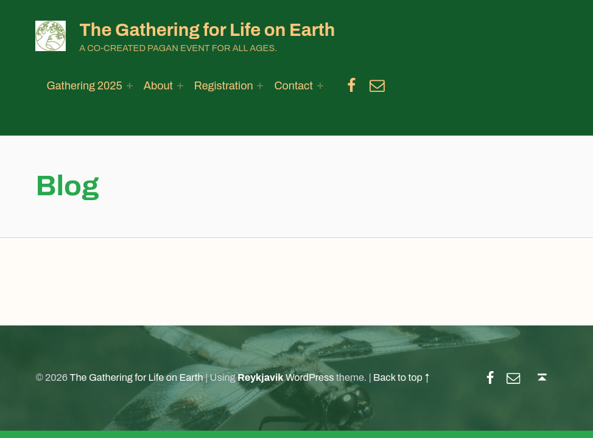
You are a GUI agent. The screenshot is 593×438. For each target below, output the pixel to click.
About (158, 86)
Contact (293, 86)
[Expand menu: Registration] (260, 86)
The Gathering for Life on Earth (207, 30)
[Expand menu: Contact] (320, 86)
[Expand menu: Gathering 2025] (130, 86)
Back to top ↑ (401, 377)
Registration (223, 86)
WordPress (310, 377)
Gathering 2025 (84, 86)
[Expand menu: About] (180, 86)
